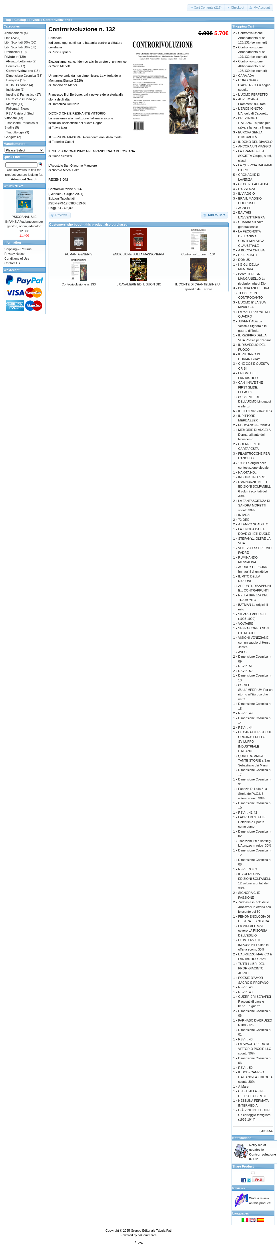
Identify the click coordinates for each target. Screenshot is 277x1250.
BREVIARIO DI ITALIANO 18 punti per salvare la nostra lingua (254, 122)
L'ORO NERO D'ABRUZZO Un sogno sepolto (254, 84)
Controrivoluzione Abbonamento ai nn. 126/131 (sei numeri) (252, 37)
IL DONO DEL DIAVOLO (255, 141)
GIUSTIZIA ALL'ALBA (253, 184)
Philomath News (17, 108)
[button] (206, 7)
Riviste (34, 19)
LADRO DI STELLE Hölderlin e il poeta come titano (252, 821)
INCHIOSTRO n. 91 (252, 477)
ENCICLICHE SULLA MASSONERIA (138, 254)
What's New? (13, 186)
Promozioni (12, 52)
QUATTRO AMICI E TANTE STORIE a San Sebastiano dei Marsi (254, 760)
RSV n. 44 (245, 727)
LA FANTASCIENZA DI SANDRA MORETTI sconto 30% (254, 505)
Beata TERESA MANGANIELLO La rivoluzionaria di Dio (252, 278)
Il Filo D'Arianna (17, 85)
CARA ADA (246, 75)
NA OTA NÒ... (248, 472)
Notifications (242, 1137)
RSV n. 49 (245, 713)
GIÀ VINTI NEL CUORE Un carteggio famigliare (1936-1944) (255, 1114)
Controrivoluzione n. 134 (198, 254)
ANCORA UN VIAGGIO (254, 146)
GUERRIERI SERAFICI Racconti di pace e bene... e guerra (254, 1001)
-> (11, 56)
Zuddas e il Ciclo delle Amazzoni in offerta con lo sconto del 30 (254, 906)
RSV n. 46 (245, 987)
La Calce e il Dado (19, 99)
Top (8, 19)
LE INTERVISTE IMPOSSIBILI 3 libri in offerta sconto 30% (253, 944)
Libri (8, 38)
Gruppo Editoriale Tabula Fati (151, 1230)
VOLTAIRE (245, 623)
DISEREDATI (247, 255)
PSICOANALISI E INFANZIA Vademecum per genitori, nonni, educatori (24, 221)
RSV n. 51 (245, 666)
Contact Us (12, 263)
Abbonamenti (14, 33)
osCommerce (147, 1235)
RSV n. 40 (245, 1039)
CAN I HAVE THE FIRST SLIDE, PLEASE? (250, 387)
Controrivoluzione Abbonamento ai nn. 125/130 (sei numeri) (252, 66)
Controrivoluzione (56, 19)
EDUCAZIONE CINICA (254, 425)
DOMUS (244, 259)
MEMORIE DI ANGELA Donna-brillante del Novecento (254, 434)
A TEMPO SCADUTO (253, 524)
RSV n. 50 (245, 1067)
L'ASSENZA (246, 189)
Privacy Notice (15, 253)
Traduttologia (15, 132)
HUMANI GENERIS (78, 254)
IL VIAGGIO (246, 193)
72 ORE (243, 519)
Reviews (238, 1188)
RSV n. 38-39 (247, 869)
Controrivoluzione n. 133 (79, 284)
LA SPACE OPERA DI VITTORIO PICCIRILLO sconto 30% (254, 1048)
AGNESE (244, 208)
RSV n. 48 (245, 992)
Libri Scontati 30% (17, 42)
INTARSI (244, 514)
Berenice (12, 66)
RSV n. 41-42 (247, 812)
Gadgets (11, 137)
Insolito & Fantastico (20, 94)
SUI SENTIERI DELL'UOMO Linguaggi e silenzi (254, 401)
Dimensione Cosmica (21, 75)
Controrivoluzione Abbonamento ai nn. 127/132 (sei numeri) (252, 52)
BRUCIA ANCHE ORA (253, 288)
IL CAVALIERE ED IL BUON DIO (139, 284)
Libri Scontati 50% (17, 47)
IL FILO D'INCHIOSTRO (255, 411)
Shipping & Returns (18, 249)
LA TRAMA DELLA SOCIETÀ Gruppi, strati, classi (255, 155)
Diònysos (12, 80)
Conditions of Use (17, 258)
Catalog (20, 19)
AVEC (242, 652)
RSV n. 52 (245, 671)
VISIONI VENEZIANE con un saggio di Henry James (254, 642)
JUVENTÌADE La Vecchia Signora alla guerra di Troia (252, 326)
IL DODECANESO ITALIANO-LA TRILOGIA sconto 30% (255, 1076)
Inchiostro (13, 89)
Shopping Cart (243, 26)
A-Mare (243, 1086)
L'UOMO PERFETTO (253, 94)
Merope (11, 104)
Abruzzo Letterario (19, 61)
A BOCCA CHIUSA (251, 250)
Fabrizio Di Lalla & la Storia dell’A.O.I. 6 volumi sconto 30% (252, 793)
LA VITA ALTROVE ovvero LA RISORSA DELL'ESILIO (252, 930)
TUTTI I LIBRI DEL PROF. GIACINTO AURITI (251, 968)
